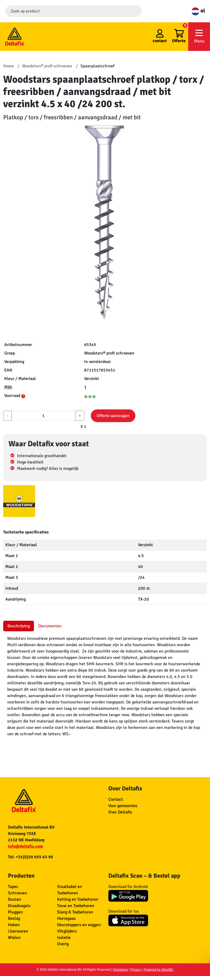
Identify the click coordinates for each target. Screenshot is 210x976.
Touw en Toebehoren (75, 905)
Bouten (14, 899)
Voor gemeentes (122, 805)
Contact (115, 799)
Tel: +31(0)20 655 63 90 (30, 857)
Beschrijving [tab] (18, 626)
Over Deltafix (120, 812)
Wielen (14, 937)
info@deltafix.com (25, 846)
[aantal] (43, 416)
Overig (63, 944)
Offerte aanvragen (113, 415)
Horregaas (66, 918)
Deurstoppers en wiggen (79, 924)
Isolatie (64, 937)
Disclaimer (120, 969)
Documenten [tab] (50, 626)
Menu (199, 36)
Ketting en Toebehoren (77, 899)
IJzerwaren (18, 931)
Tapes (13, 886)
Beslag (14, 918)
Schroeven (17, 893)
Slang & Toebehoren (75, 912)
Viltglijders (67, 931)
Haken (14, 924)
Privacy (136, 969)
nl (198, 10)
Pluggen (15, 912)
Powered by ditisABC (159, 969)
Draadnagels (19, 905)
